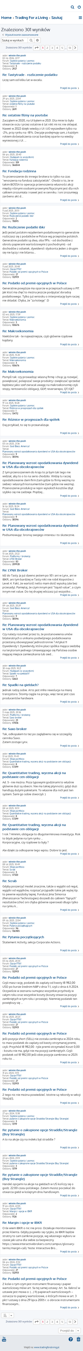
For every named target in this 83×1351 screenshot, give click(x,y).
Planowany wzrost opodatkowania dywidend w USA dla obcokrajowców (38, 451)
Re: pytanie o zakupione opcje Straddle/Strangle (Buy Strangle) (39, 1132)
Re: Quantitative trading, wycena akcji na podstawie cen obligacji (34, 775)
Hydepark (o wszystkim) (22, 157)
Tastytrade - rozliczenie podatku (25, 63)
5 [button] (62, 48)
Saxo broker (16, 717)
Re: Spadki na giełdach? (20, 685)
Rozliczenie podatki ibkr (22, 216)
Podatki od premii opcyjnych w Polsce (29, 271)
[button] (36, 47)
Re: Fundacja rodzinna (19, 171)
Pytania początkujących (21, 925)
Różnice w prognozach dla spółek (26, 408)
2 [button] (47, 48)
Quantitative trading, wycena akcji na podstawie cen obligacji (40, 761)
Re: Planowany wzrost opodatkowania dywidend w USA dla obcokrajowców (40, 465)
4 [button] (57, 48)
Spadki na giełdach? (19, 673)
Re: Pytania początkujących (23, 937)
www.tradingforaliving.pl (46, 1347)
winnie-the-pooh (17, 55)
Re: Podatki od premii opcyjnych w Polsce (34, 283)
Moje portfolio (17, 759)
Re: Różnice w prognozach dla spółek (31, 420)
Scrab (12, 869)
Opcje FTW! (15, 269)
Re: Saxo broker (14, 729)
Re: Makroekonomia (17, 331)
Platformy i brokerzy (20, 556)
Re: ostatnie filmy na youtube (25, 115)
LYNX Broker (16, 559)
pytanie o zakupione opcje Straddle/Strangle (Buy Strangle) (39, 1118)
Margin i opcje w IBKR (21, 1211)
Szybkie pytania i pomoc (22, 60)
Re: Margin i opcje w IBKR (22, 1223)
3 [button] (52, 48)
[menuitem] (72, 7)
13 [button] (70, 48)
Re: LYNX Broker (15, 570)
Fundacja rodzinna (19, 159)
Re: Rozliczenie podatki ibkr (23, 227)
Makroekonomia (18, 319)
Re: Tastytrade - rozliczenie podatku (30, 75)
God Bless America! (20, 446)
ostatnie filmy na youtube (22, 104)
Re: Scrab (9, 881)
